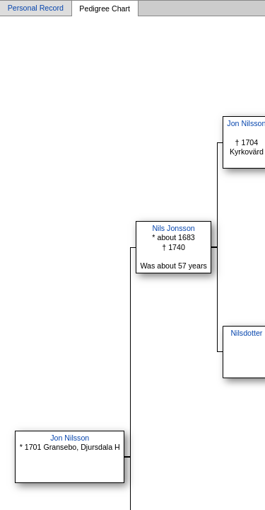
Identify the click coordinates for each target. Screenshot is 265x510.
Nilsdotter (246, 333)
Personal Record (36, 8)
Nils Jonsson (173, 228)
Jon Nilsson (69, 438)
